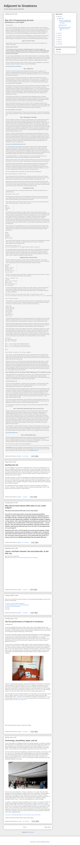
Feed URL (58, 52)
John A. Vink (47, 696)
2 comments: (25, 731)
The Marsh (28, 685)
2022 (59, 16)
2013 (59, 44)
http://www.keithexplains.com (12, 432)
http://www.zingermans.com (11, 381)
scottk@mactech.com (34, 450)
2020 (59, 33)
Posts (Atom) (31, 832)
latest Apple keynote (9, 753)
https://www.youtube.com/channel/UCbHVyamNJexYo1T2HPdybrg (23, 557)
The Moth (7, 607)
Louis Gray (40, 635)
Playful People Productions (37, 689)
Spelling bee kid (11, 465)
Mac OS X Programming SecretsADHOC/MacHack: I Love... (65, 22)
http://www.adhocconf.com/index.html (13, 66)
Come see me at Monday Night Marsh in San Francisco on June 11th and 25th (22, 814)
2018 (59, 37)
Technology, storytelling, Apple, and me (21, 740)
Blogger (47, 841)
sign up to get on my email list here (19, 699)
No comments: (25, 456)
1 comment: (25, 496)
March (60, 18)
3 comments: (25, 612)
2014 (59, 41)
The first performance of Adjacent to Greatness (24, 622)
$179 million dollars (21, 757)
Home (24, 827)
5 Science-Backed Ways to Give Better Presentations (17, 605)
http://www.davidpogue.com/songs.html (14, 109)
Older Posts (47, 827)
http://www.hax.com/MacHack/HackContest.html (16, 144)
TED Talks (7, 609)
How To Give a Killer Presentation (12, 606)
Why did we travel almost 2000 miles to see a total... (65, 29)
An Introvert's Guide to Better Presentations (15, 603)
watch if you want (21, 698)
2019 (59, 35)
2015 (59, 39)
